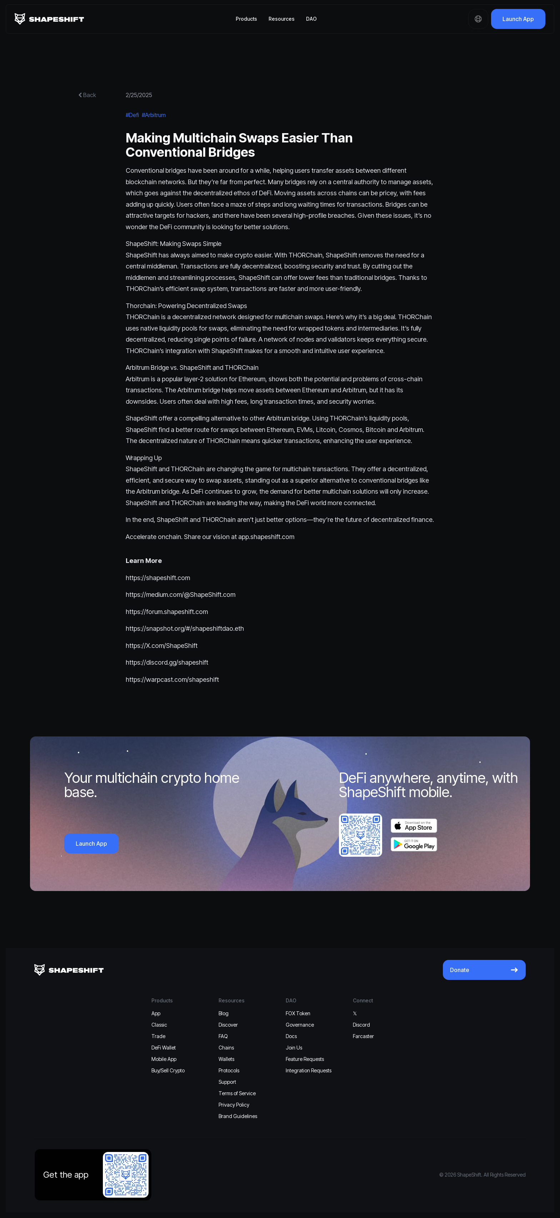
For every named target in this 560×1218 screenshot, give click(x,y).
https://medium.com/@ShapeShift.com (180, 594)
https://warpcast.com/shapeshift (172, 679)
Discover (228, 1025)
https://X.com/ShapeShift (162, 645)
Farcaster (363, 1036)
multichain (289, 317)
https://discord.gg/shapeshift (167, 662)
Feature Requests (305, 1059)
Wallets (226, 1059)
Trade (158, 1036)
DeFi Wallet (163, 1048)
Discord (361, 1025)
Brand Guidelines (238, 1116)
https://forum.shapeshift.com (167, 611)
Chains (226, 1048)
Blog (224, 1013)
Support (227, 1082)
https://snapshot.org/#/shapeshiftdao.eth (185, 628)
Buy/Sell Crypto (168, 1070)
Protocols (229, 1070)
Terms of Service (237, 1093)
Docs (291, 1036)
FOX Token (298, 1013)
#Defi (132, 115)
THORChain (305, 255)
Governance (300, 1025)
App (155, 1013)
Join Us (294, 1048)
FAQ (223, 1036)
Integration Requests (308, 1070)
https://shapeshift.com (158, 578)
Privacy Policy (234, 1105)
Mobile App (163, 1059)
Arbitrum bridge (287, 418)
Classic (159, 1025)
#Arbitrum (154, 115)
